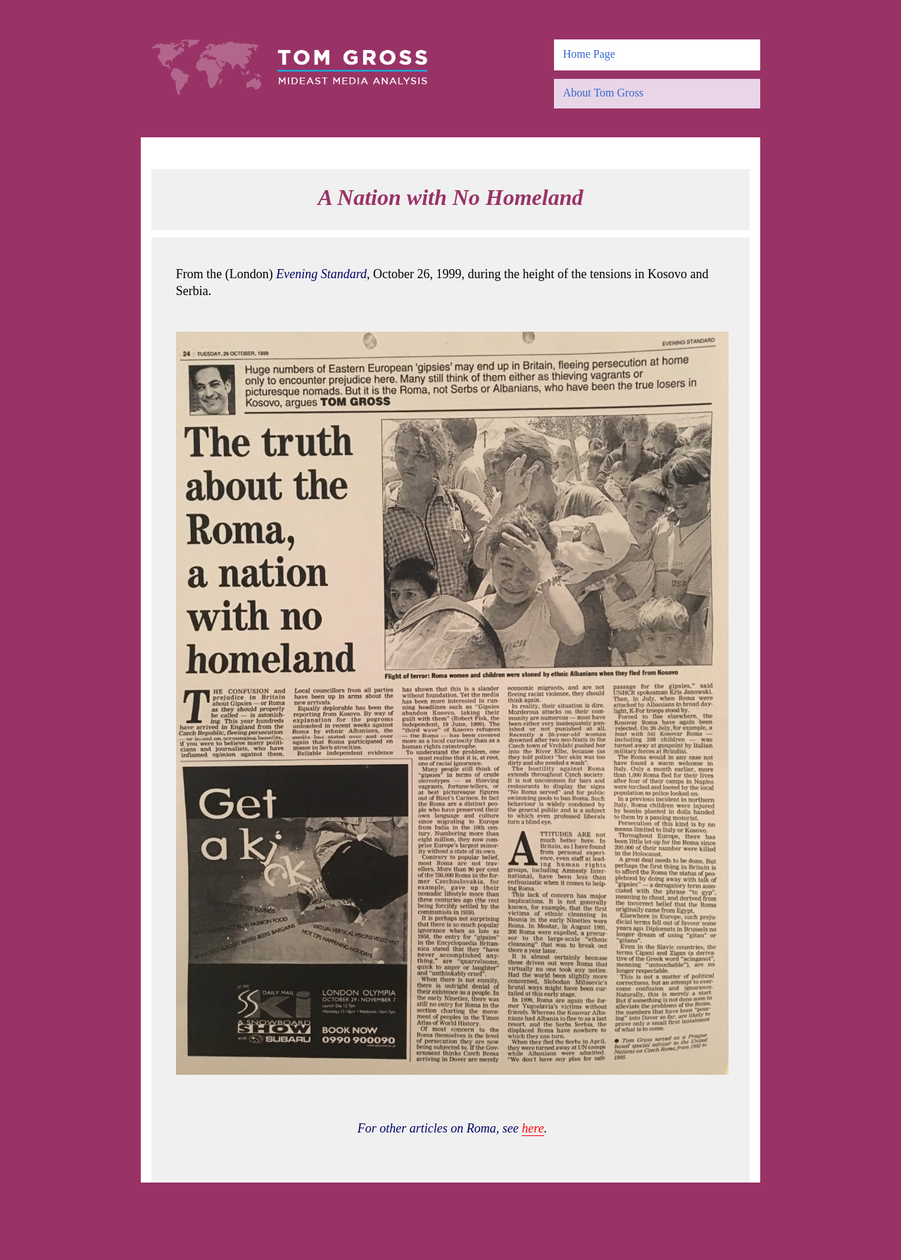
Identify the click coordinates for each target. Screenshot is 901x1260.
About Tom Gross (603, 93)
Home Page (589, 54)
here (532, 1128)
